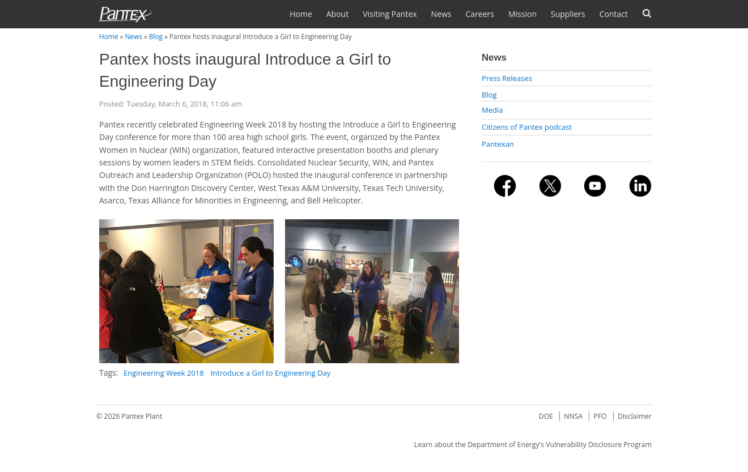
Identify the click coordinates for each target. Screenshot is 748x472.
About (337, 13)
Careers (480, 13)
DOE (546, 416)
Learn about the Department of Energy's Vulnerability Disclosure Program (533, 444)
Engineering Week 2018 (164, 373)
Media (492, 110)
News (441, 13)
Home (301, 13)
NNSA (573, 416)
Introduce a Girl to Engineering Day (271, 373)
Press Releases (507, 78)
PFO (600, 416)
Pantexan (498, 144)
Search (647, 13)
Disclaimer (635, 416)
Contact (614, 13)
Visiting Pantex (389, 13)
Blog (156, 36)
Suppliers (568, 13)
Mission (522, 13)
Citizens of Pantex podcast (527, 127)
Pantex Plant (142, 416)
